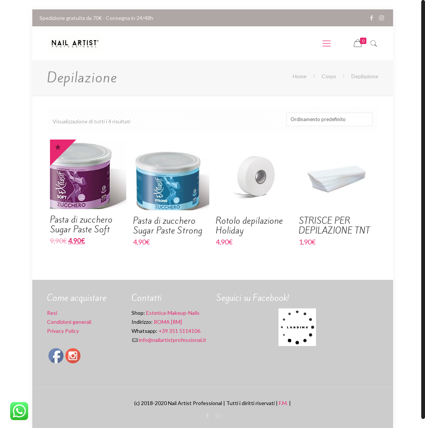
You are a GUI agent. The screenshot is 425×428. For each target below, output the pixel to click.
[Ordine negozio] (329, 119)
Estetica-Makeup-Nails (173, 313)
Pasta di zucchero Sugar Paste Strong (167, 226)
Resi (52, 313)
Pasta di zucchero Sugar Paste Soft (81, 224)
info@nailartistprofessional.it (172, 340)
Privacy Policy (63, 331)
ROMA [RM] (167, 322)
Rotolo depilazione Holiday (249, 226)
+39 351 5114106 (179, 331)
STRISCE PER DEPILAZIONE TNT (334, 226)
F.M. (283, 403)
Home (300, 76)
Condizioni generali (69, 322)
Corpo (329, 76)
